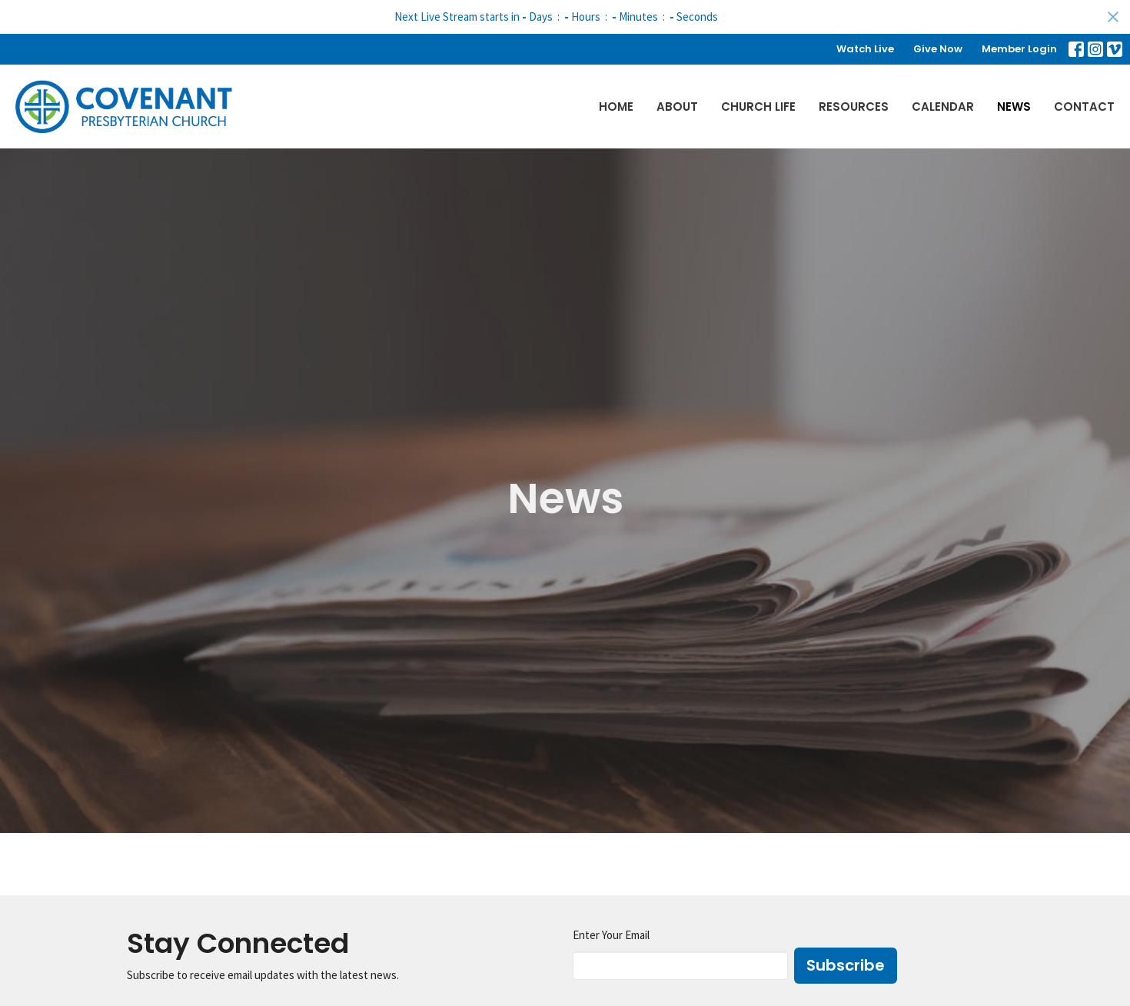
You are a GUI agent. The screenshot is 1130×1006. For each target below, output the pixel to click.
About (677, 106)
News (1014, 106)
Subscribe (845, 965)
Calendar (943, 106)
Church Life (758, 106)
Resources (854, 106)
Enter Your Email (611, 935)
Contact (1084, 106)
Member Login (1019, 49)
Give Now (937, 49)
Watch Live (865, 49)
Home (616, 106)
